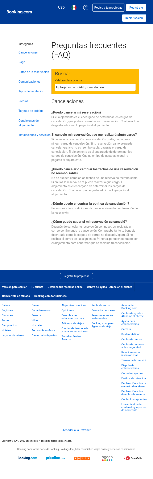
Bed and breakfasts (43, 330)
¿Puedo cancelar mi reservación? (76, 112)
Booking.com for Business (50, 296)
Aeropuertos (9, 325)
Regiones (7, 310)
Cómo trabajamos (132, 373)
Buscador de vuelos (103, 310)
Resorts (36, 315)
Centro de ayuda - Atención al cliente (109, 286)
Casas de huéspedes (44, 335)
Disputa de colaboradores (130, 367)
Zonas (5, 320)
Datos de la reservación (33, 72)
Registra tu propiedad (76, 276)
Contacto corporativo (134, 399)
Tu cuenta (37, 286)
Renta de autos (100, 305)
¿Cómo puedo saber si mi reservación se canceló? (89, 222)
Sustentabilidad (130, 334)
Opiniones (68, 310)
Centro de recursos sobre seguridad (133, 346)
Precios (23, 101)
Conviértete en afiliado (16, 296)
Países (6, 305)
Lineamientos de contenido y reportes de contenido (133, 407)
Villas (35, 320)
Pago (21, 62)
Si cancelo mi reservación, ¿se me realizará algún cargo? (94, 135)
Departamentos (41, 310)
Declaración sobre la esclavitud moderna (133, 385)
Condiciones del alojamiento (28, 123)
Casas (35, 305)
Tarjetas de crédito (30, 110)
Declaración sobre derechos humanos (133, 393)
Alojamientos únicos (74, 305)
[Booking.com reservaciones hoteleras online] (19, 12)
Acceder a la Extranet (76, 430)
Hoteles (6, 330)
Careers (126, 329)
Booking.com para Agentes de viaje (102, 325)
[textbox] (95, 87)
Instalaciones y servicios (34, 135)
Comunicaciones (29, 81)
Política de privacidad (134, 378)
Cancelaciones (28, 52)
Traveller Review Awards (71, 338)
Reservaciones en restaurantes (102, 317)
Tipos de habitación (31, 91)
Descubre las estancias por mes (73, 317)
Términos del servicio (134, 360)
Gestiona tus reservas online (64, 286)
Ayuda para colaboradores (130, 323)
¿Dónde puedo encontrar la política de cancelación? (90, 204)
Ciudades (7, 315)
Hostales (37, 325)
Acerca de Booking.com (129, 307)
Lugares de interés (13, 335)
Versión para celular (14, 286)
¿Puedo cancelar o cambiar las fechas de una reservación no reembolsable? (94, 171)
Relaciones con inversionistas (130, 354)
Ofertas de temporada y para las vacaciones (75, 330)
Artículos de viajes (73, 323)
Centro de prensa (131, 339)
